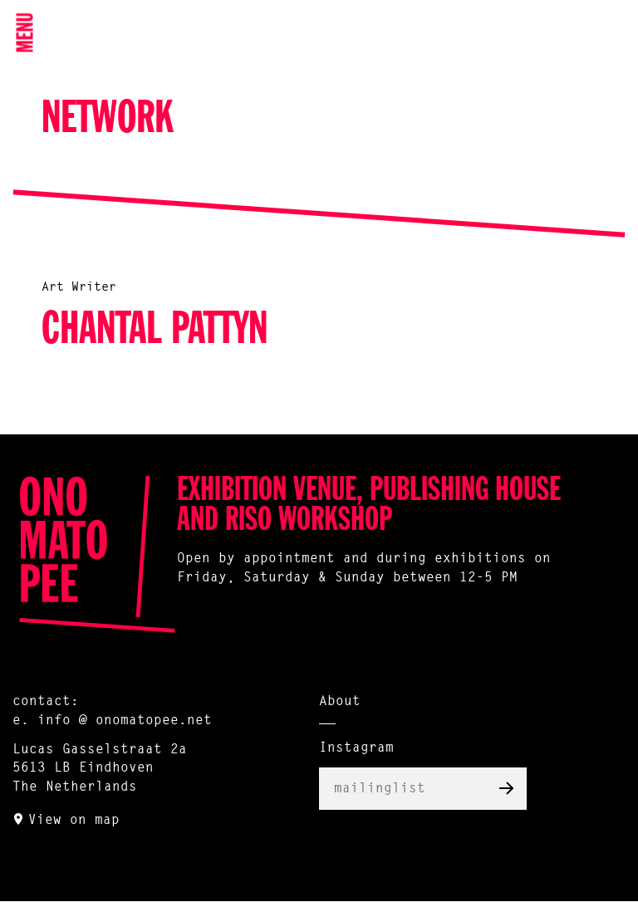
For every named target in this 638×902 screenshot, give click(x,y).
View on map (74, 820)
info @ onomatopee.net (124, 721)
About (340, 701)
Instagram (356, 748)
